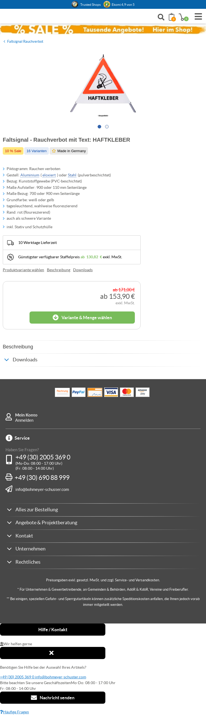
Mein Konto (26, 415)
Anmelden (24, 420)
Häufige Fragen (14, 712)
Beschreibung (58, 270)
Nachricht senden (52, 698)
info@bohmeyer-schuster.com (42, 489)
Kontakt (24, 536)
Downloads (83, 270)
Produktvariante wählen (23, 270)
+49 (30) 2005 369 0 (42, 457)
